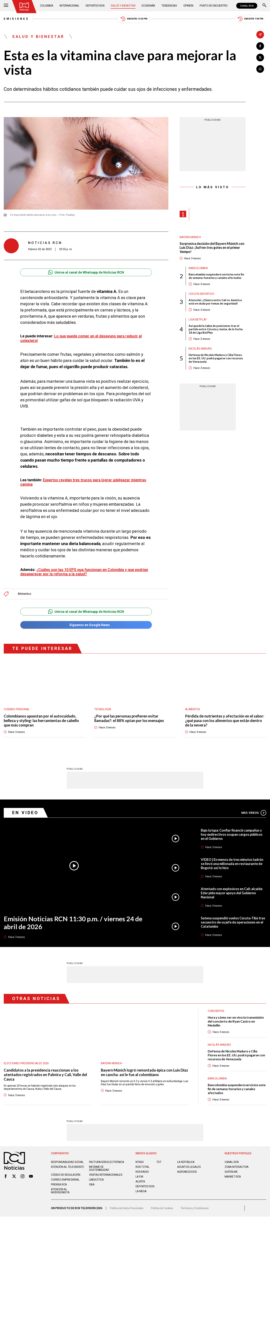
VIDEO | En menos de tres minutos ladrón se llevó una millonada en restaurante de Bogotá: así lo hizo (232, 863)
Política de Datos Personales (126, 1208)
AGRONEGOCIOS (187, 1171)
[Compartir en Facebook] (260, 46)
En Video (25, 812)
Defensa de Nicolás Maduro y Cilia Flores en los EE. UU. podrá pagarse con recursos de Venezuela (216, 358)
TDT (158, 1161)
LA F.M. (140, 1176)
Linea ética (96, 1179)
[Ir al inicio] (24, 6)
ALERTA (140, 1181)
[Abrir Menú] (6, 5)
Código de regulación (65, 1174)
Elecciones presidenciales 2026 (26, 1063)
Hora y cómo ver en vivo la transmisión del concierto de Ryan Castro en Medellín (236, 1021)
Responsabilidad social (67, 1161)
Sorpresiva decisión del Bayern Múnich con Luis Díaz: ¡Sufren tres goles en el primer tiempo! (212, 248)
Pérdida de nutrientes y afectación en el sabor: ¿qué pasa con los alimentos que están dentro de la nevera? (224, 720)
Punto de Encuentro (214, 5)
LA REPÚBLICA (186, 1161)
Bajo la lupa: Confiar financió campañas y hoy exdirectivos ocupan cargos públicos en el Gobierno (231, 834)
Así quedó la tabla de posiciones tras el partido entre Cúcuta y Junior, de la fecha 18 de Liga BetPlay (216, 329)
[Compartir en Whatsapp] (260, 69)
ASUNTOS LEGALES (189, 1166)
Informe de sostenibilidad (99, 1168)
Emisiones (16, 18)
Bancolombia (198, 268)
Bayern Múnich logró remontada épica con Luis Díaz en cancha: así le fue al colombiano (144, 1072)
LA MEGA (141, 1191)
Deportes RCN (95, 5)
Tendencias (169, 5)
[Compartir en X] (260, 57)
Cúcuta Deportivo (201, 294)
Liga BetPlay (198, 319)
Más (253, 813)
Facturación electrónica (106, 1161)
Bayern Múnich (190, 237)
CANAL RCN (247, 5)
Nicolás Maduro (200, 348)
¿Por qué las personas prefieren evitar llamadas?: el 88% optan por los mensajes (129, 718)
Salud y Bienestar (123, 5)
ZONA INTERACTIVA (237, 1166)
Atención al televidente (67, 1166)
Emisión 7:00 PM (250, 19)
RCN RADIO (142, 1171)
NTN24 (140, 1161)
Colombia (46, 5)
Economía (148, 5)
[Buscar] (264, 5)
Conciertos (216, 1011)
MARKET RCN (233, 1176)
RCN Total (142, 1166)
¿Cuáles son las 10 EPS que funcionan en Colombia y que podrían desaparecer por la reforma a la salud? (84, 571)
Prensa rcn (59, 1184)
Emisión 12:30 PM (134, 19)
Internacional (69, 5)
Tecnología (102, 709)
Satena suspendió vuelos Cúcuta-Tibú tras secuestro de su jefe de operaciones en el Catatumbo (233, 922)
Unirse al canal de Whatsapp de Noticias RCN (86, 272)
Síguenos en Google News (86, 624)
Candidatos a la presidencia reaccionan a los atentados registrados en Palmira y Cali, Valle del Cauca (45, 1074)
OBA (91, 1184)
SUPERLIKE (231, 1171)
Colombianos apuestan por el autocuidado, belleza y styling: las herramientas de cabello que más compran (41, 720)
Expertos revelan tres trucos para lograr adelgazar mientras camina (83, 482)
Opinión (188, 5)
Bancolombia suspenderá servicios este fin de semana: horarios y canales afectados (216, 276)
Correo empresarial (65, 1179)
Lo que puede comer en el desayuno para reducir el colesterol (81, 338)
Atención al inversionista (60, 1191)
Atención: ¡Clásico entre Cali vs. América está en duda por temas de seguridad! (215, 301)
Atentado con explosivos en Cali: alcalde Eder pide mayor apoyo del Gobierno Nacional (231, 893)
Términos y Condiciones (195, 1208)
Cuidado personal (17, 709)
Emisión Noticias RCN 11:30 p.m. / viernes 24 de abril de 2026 (73, 922)
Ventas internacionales (105, 1174)
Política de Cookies (162, 1208)
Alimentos (24, 594)
